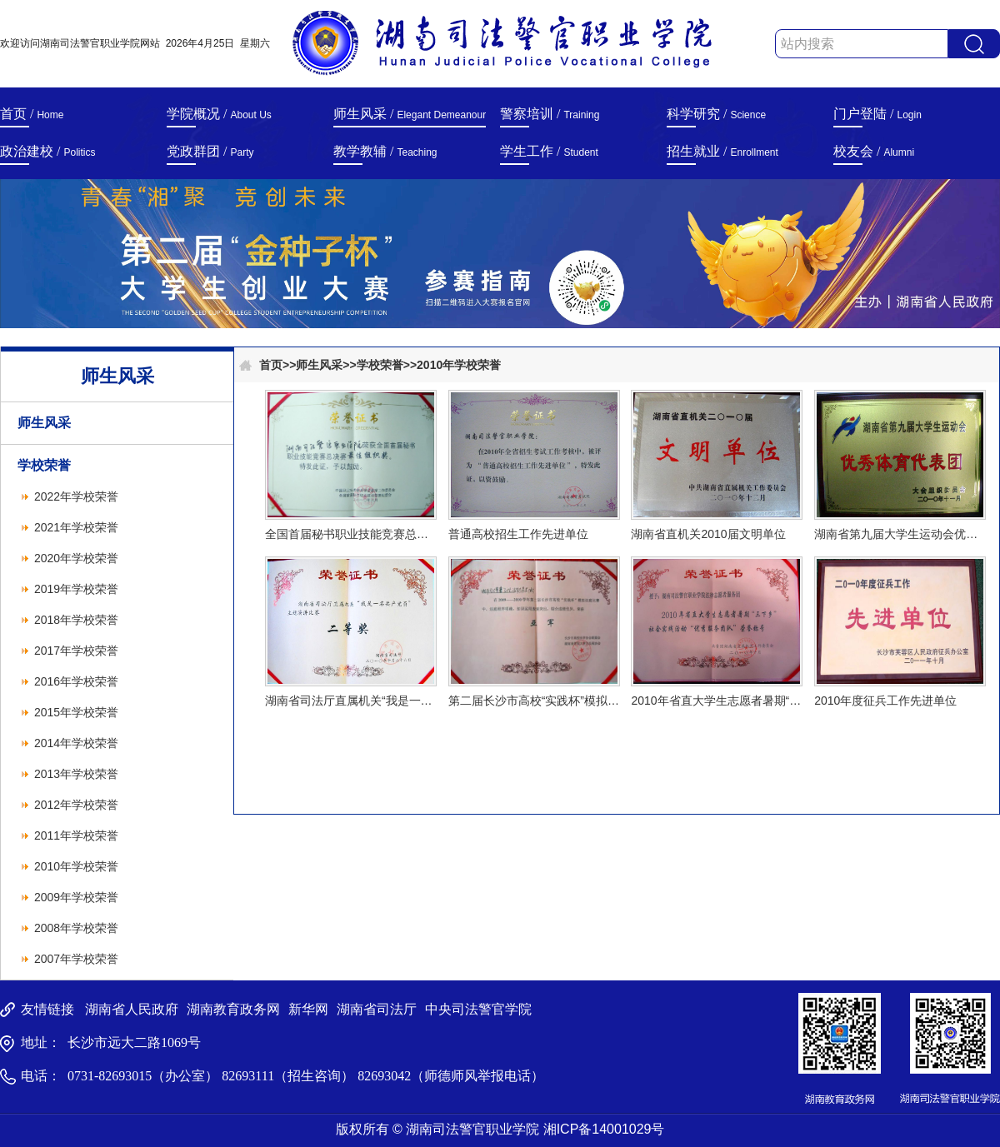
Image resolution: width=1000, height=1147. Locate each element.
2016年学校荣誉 (76, 681)
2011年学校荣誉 (76, 835)
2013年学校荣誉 (76, 773)
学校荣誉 (44, 465)
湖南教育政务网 (233, 1009)
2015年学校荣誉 (76, 712)
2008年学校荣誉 (76, 928)
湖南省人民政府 (131, 1009)
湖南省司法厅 (377, 1009)
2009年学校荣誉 (76, 897)
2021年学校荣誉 (76, 527)
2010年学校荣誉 (76, 866)
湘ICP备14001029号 (604, 1129)
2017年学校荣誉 (76, 650)
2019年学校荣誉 (76, 589)
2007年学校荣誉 (76, 958)
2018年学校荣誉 (76, 619)
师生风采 (44, 423)
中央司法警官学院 (478, 1009)
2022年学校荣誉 (76, 496)
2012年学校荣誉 (76, 804)
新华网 (308, 1009)
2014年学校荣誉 (76, 743)
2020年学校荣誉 (76, 558)
